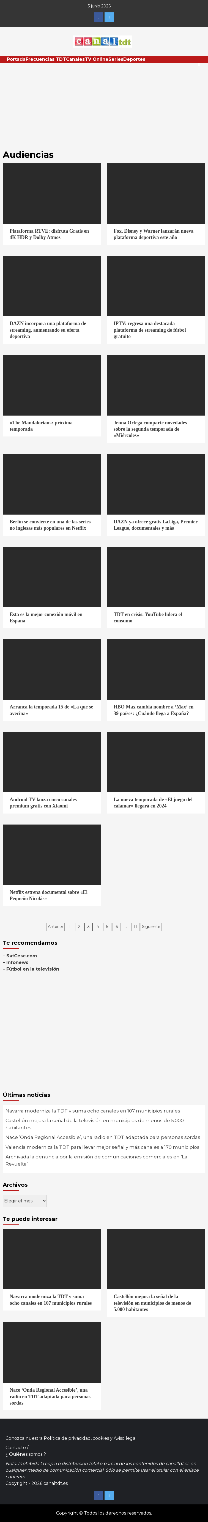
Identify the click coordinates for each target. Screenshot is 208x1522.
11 (135, 926)
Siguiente (151, 926)
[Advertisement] (104, 103)
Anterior (55, 926)
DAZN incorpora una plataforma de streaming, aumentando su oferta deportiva (48, 330)
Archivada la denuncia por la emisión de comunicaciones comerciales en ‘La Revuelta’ (96, 1160)
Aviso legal (125, 1438)
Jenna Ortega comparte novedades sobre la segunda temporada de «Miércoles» (150, 429)
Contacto (16, 1447)
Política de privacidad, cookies (76, 1438)
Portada (16, 59)
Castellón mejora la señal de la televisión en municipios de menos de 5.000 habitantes (95, 1124)
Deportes (134, 59)
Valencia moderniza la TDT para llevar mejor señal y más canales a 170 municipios (102, 1147)
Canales (75, 59)
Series (115, 59)
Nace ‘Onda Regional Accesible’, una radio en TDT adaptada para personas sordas (103, 1137)
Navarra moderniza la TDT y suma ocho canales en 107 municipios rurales (93, 1111)
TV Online (96, 59)
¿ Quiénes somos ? (26, 1454)
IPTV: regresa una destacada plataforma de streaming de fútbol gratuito (150, 330)
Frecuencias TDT (46, 59)
